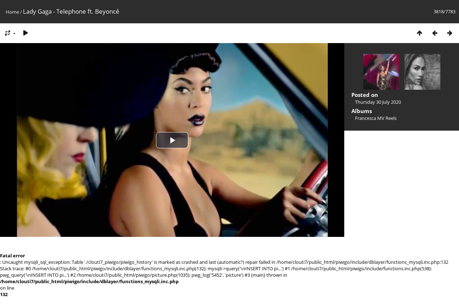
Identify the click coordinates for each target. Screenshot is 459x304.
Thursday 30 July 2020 (378, 102)
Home (12, 12)
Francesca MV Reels (376, 118)
